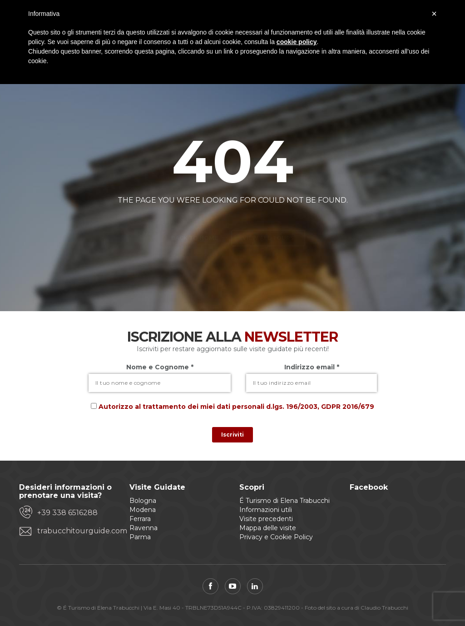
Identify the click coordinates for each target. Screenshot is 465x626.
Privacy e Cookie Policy (276, 537)
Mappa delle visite (267, 528)
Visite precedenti (266, 519)
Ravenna (143, 528)
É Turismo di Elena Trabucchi (284, 501)
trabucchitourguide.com (76, 531)
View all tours (268, 222)
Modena (142, 510)
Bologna (142, 501)
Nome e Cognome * (159, 367)
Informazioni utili (265, 510)
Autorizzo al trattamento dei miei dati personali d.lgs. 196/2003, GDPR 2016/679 (236, 406)
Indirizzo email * (311, 367)
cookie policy (297, 41)
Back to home (194, 222)
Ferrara (140, 519)
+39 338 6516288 (67, 512)
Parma (140, 537)
